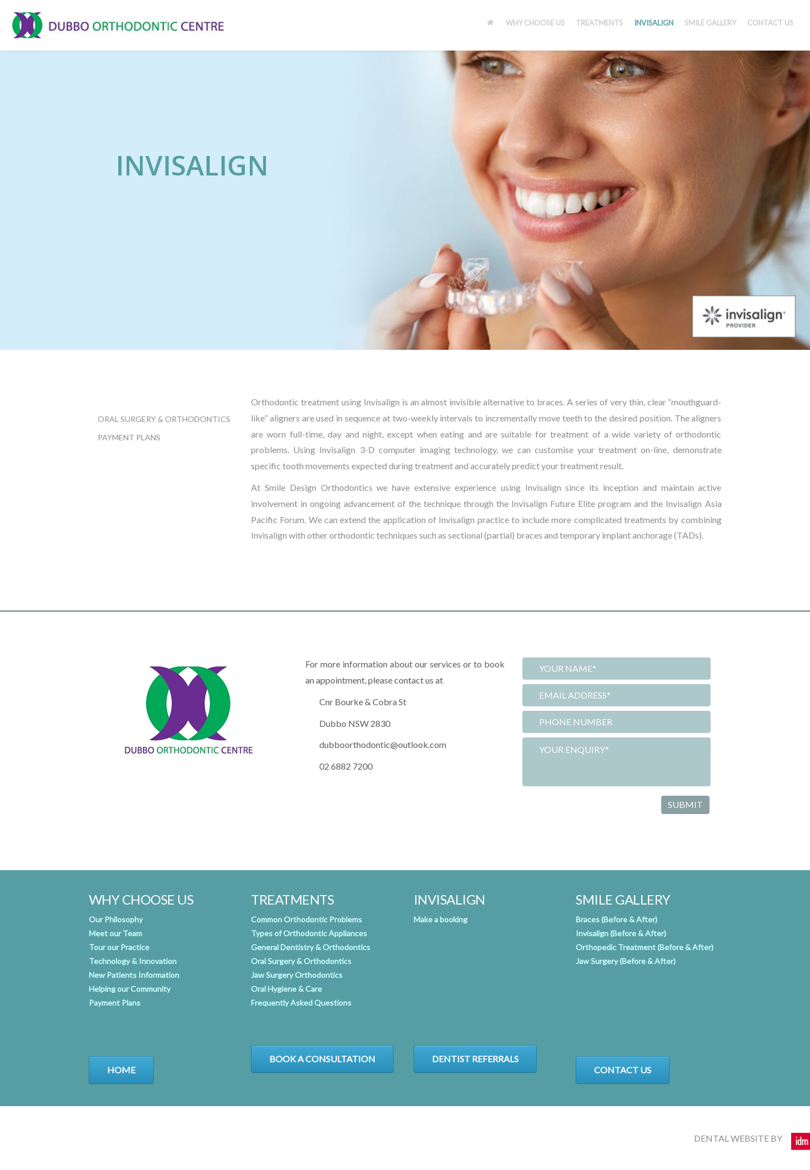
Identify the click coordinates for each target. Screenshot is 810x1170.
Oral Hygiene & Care (286, 988)
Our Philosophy (116, 919)
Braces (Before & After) (616, 919)
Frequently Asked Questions (301, 1002)
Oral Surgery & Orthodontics (164, 419)
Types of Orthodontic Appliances (309, 933)
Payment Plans (129, 437)
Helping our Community (129, 988)
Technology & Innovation (133, 961)
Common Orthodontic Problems (306, 919)
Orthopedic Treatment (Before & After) (644, 947)
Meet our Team (115, 933)
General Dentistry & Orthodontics (310, 947)
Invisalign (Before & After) (621, 933)
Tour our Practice (119, 947)
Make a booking (440, 919)
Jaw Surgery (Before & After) (626, 961)
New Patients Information (134, 975)
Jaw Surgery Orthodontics (297, 975)
